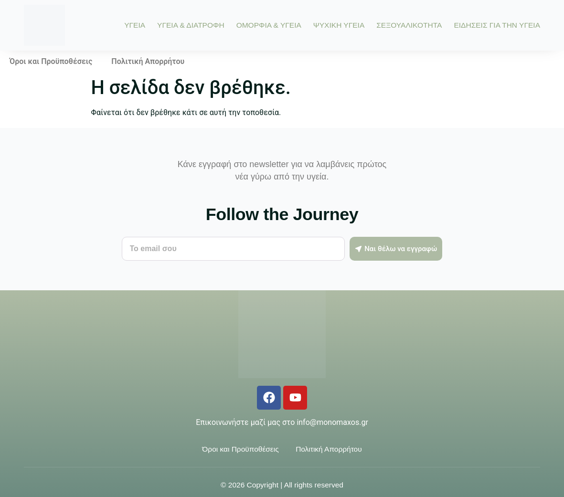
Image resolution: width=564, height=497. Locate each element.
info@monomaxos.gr (332, 422)
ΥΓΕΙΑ (134, 25)
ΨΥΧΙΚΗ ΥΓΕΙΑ (338, 25)
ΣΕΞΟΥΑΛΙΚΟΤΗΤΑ (409, 25)
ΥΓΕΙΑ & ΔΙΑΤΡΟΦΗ (190, 25)
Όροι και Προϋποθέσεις (51, 61)
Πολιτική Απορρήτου (147, 61)
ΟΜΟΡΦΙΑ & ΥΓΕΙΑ (268, 25)
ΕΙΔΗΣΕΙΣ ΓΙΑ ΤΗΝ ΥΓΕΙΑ (497, 25)
